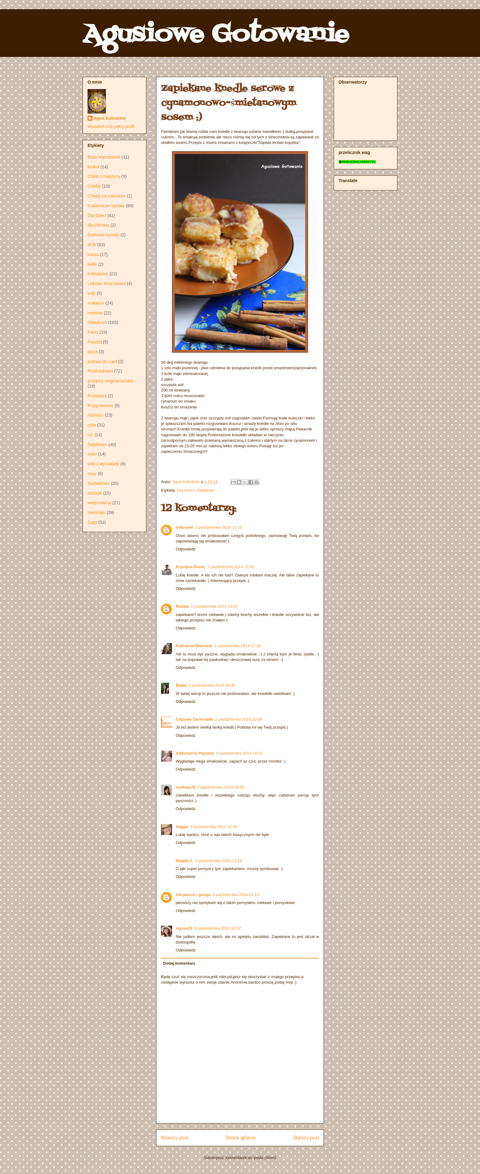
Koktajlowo (98, 273)
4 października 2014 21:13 (235, 894)
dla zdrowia (98, 225)
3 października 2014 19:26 (213, 826)
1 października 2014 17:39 (237, 645)
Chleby (94, 186)
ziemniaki (96, 512)
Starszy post (306, 1137)
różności (95, 415)
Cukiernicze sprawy (106, 205)
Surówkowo (99, 483)
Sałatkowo (97, 444)
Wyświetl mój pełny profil (111, 126)
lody (92, 293)
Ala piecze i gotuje (193, 894)
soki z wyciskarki (103, 463)
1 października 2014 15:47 (214, 606)
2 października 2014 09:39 (211, 685)
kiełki (92, 264)
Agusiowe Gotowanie (216, 35)
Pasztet (95, 341)
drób (92, 244)
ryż (90, 434)
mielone (95, 312)
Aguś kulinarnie (110, 118)
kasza (93, 254)
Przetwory (97, 395)
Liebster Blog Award (107, 283)
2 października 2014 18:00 (220, 787)
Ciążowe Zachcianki (194, 719)
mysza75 (184, 928)
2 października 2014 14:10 (239, 753)
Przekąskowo (100, 371)
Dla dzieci (185, 490)
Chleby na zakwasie (107, 195)
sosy (92, 473)
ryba (92, 424)
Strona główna (240, 1137)
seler (92, 454)
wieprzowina (99, 502)
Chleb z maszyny (104, 176)
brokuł (93, 166)
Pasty (93, 332)
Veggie (182, 826)
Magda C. (184, 860)
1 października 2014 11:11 (219, 527)
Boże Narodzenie (104, 157)
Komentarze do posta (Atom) (251, 1157)
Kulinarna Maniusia (194, 645)
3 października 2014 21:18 (218, 860)
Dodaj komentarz (179, 963)
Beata (181, 685)
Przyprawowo (100, 405)
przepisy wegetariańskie (110, 380)
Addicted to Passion (195, 753)
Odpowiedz (186, 549)
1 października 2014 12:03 (230, 566)
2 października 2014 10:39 (238, 719)
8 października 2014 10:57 (217, 928)
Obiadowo (206, 490)
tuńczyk (95, 493)
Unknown (185, 527)
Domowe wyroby (103, 234)
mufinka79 (185, 787)
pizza (93, 351)
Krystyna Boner (190, 566)
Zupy (92, 522)
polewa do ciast (102, 361)
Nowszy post (174, 1137)
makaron (96, 303)
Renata (182, 606)
